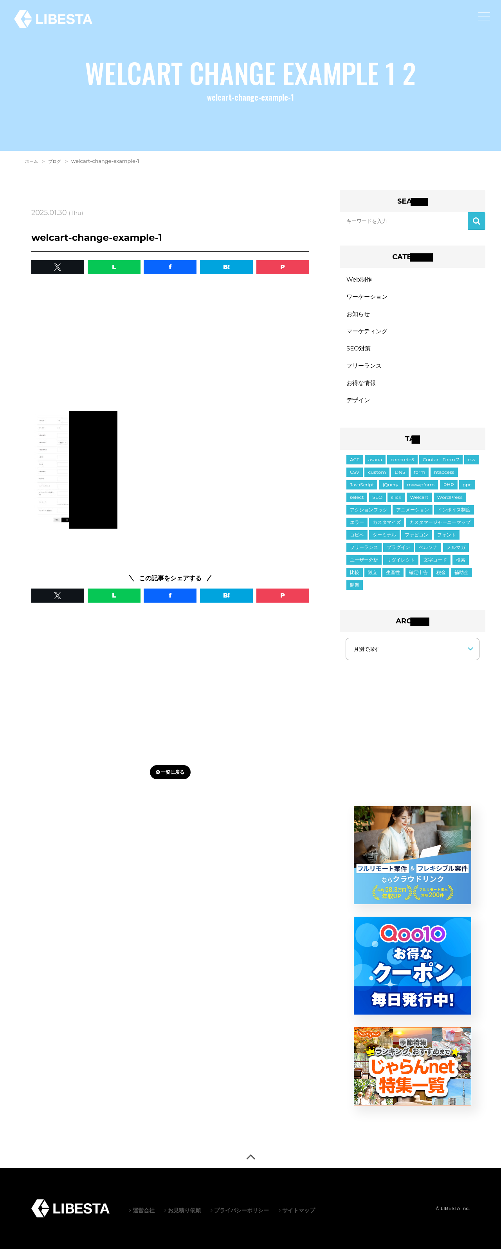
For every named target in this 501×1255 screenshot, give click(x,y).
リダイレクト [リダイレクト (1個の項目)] (401, 566)
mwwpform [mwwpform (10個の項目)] (421, 491)
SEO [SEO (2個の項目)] (377, 503)
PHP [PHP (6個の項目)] (448, 491)
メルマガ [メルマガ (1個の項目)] (456, 553)
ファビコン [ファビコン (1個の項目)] (416, 541)
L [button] (114, 267)
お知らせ (358, 316)
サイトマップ (297, 1216)
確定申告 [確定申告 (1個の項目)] (418, 578)
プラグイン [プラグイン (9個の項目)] (398, 553)
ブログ (58, 161)
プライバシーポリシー (240, 1216)
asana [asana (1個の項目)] (375, 466)
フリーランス (365, 370)
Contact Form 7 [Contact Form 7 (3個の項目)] (441, 466)
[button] (57, 267)
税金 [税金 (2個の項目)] (441, 578)
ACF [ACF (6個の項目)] (355, 466)
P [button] (282, 267)
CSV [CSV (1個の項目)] (354, 478)
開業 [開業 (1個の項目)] (354, 591)
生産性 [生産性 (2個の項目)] (393, 578)
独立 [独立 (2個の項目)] (372, 578)
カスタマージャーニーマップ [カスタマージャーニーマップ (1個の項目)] (439, 528)
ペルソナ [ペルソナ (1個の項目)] (428, 553)
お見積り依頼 (182, 1216)
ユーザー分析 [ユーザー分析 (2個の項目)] (364, 566)
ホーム (32, 161)
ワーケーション (368, 298)
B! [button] (226, 267)
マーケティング (368, 334)
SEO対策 (359, 352)
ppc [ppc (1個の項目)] (467, 491)
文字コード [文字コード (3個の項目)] (435, 566)
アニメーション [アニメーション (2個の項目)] (412, 516)
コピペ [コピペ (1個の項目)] (357, 541)
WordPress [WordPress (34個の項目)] (450, 503)
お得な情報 (362, 388)
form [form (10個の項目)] (419, 478)
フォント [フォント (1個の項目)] (446, 541)
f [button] (170, 267)
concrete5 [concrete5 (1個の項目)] (402, 466)
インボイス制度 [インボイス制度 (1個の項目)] (454, 516)
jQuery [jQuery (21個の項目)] (390, 491)
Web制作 (359, 280)
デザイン (358, 406)
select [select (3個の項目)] (357, 503)
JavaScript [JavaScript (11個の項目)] (362, 491)
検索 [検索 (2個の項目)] (460, 566)
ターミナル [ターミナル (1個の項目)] (384, 541)
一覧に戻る (170, 772)
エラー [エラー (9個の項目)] (357, 528)
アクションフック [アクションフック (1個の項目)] (368, 516)
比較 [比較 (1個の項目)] (354, 578)
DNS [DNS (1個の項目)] (400, 478)
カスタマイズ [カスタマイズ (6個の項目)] (387, 528)
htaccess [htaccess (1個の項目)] (444, 478)
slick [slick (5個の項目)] (396, 503)
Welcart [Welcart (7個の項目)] (419, 503)
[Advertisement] (170, 344)
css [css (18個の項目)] (471, 466)
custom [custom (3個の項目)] (377, 478)
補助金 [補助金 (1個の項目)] (461, 578)
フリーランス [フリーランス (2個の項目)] (364, 553)
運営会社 (142, 1216)
